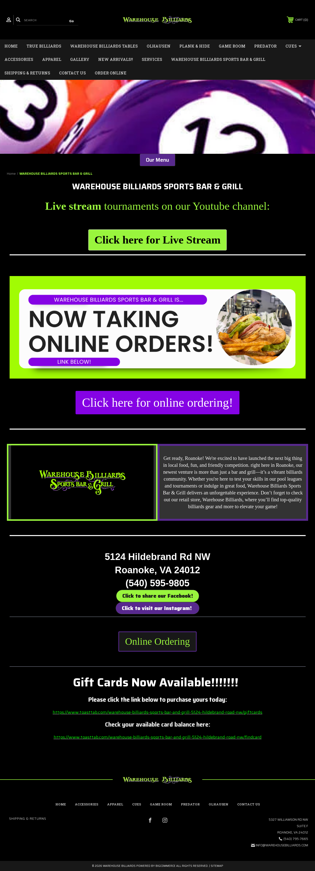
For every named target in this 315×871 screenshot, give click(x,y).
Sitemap (217, 866)
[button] (157, 240)
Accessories (18, 59)
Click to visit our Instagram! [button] (157, 608)
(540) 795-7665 (296, 838)
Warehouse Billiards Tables (104, 46)
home (60, 804)
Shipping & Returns (27, 72)
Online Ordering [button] (157, 641)
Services (152, 59)
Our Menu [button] (157, 160)
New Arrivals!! (115, 59)
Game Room (232, 46)
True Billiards (44, 46)
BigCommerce (165, 866)
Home (11, 46)
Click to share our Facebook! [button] (157, 596)
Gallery (79, 59)
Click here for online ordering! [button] (157, 402)
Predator (265, 46)
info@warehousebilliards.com (282, 845)
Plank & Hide (194, 46)
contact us (248, 804)
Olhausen (159, 46)
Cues (293, 46)
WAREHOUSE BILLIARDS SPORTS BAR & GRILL (218, 59)
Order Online (110, 72)
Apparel (51, 59)
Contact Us (72, 72)
